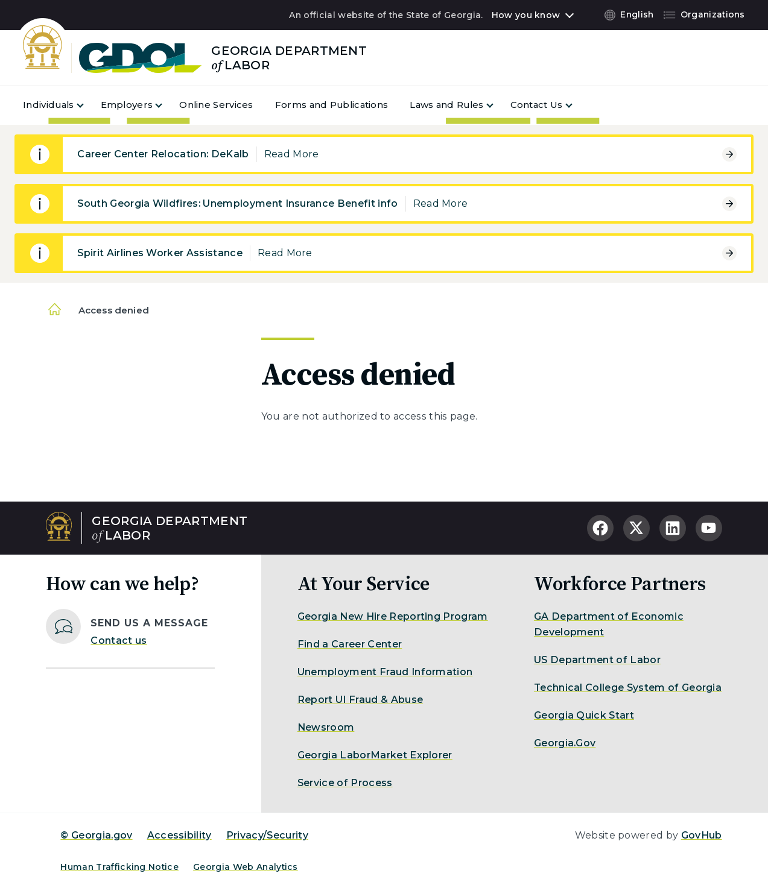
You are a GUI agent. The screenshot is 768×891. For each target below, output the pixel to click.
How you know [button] (526, 15)
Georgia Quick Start (584, 715)
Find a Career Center (349, 644)
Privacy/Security (267, 835)
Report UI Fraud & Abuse (360, 699)
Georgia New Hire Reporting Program (392, 616)
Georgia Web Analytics (245, 866)
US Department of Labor (597, 660)
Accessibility (179, 835)
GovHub (701, 835)
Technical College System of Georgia (628, 687)
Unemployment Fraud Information (385, 672)
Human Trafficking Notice (119, 866)
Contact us (118, 640)
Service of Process (345, 783)
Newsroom (326, 727)
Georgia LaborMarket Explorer (374, 755)
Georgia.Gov (565, 743)
